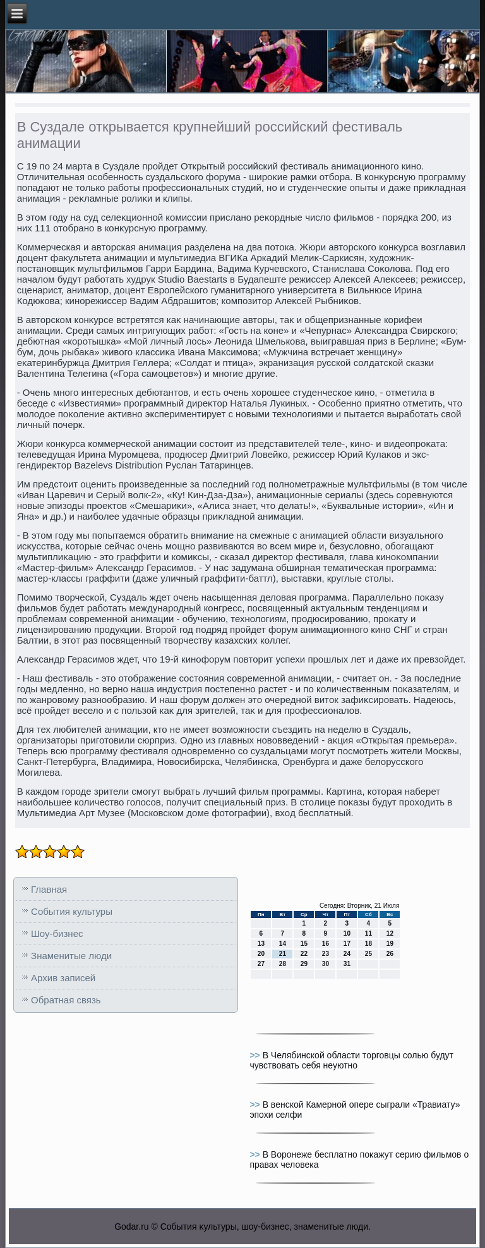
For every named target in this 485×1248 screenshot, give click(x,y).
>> (255, 1055)
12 (389, 933)
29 (304, 963)
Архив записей (63, 977)
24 (347, 953)
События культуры (71, 911)
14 (282, 943)
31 (347, 963)
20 (261, 953)
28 (282, 963)
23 (325, 953)
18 (368, 943)
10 (347, 933)
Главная (49, 889)
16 (325, 943)
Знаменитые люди (71, 955)
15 (304, 943)
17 (347, 943)
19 (389, 943)
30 (325, 963)
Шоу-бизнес (57, 933)
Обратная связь (66, 999)
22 (304, 953)
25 (368, 953)
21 (282, 953)
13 (261, 943)
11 (368, 933)
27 (261, 963)
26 (389, 953)
